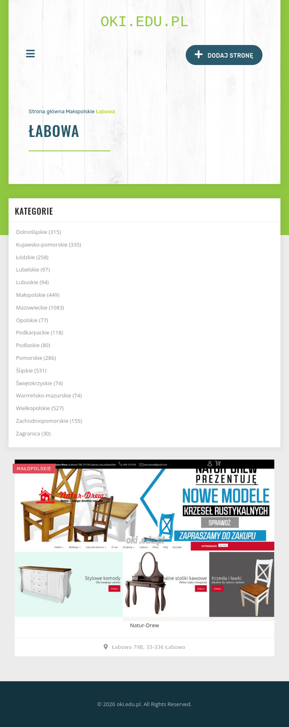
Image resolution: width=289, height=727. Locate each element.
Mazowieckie (40, 307)
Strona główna (46, 111)
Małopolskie (80, 111)
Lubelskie (33, 269)
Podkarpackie (39, 332)
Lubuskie (32, 282)
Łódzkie (32, 257)
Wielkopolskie (40, 408)
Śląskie (31, 370)
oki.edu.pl (144, 22)
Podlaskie (33, 345)
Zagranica (33, 433)
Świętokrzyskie (39, 383)
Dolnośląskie (38, 232)
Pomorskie (36, 357)
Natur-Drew (144, 625)
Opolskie (32, 320)
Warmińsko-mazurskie (49, 395)
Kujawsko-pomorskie (48, 244)
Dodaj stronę (224, 54)
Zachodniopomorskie (49, 420)
